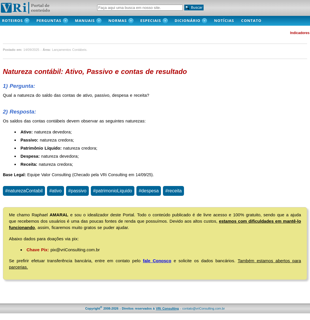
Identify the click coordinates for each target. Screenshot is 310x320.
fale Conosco (157, 260)
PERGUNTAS (48, 20)
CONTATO (254, 20)
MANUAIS (85, 20)
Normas (117, 20)
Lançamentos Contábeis (69, 49)
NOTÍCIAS (225, 20)
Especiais (150, 20)
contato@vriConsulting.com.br (203, 308)
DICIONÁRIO (188, 20)
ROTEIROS (12, 20)
